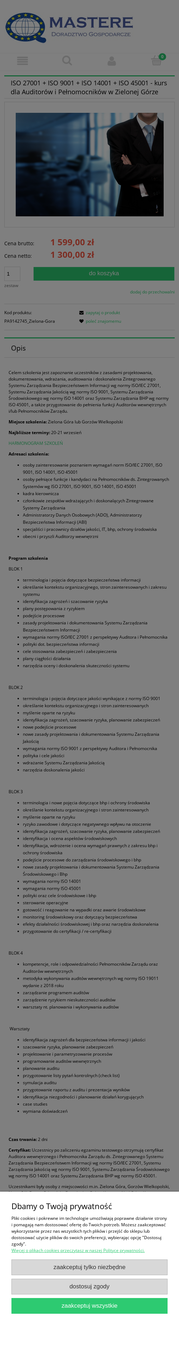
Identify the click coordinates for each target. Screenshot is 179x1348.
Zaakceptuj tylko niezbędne (90, 1267)
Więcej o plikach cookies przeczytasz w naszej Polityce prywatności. (78, 1250)
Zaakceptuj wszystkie (89, 1305)
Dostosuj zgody (90, 1286)
